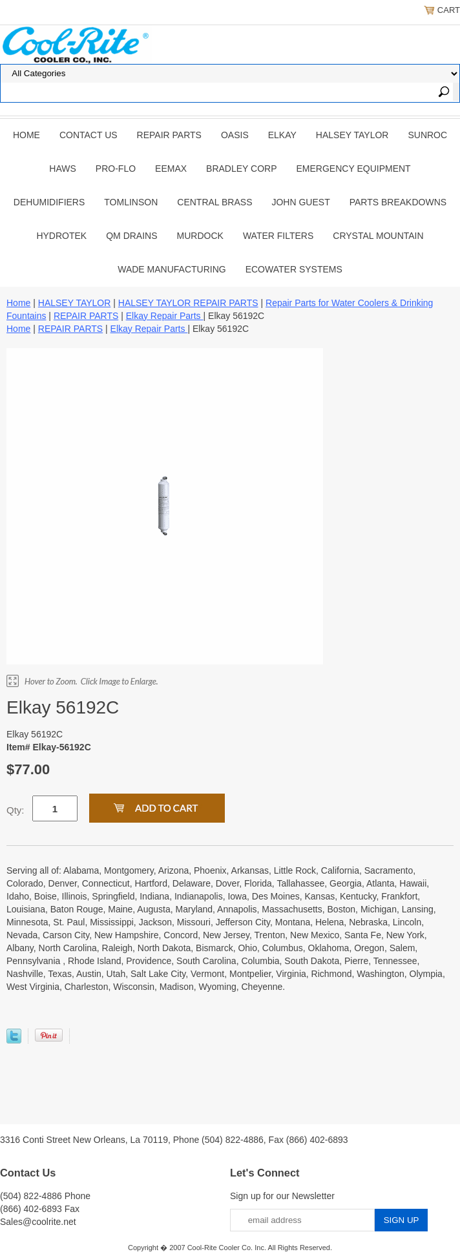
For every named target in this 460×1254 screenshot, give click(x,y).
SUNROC (427, 135)
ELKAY (282, 135)
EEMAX (171, 168)
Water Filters (278, 236)
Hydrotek (61, 236)
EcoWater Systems (294, 269)
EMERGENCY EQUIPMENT (354, 168)
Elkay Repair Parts (165, 316)
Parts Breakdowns (398, 202)
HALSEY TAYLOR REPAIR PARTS (188, 303)
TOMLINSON (131, 202)
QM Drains (131, 236)
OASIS (235, 135)
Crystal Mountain (378, 236)
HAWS (62, 168)
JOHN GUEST (300, 202)
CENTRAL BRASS (214, 202)
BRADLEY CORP (241, 168)
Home (26, 135)
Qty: (15, 810)
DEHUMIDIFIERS (49, 202)
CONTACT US (88, 135)
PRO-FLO (116, 168)
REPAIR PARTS (169, 135)
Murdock (200, 236)
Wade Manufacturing (171, 269)
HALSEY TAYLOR (352, 135)
